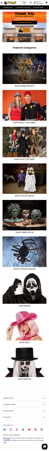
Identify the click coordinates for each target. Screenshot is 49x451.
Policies (24, 417)
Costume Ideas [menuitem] (38, 7)
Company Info (24, 404)
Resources (24, 411)
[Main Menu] (1, 3)
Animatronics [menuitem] (8, 7)
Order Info (24, 398)
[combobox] (19, 3)
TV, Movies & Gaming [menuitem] (22, 7)
